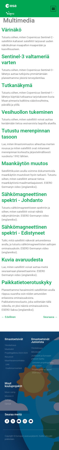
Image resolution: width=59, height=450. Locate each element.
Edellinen (9, 317)
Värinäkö (11, 30)
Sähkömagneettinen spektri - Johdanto (24, 197)
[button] (53, 8)
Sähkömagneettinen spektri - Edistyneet (24, 230)
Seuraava (50, 317)
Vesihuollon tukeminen (27, 112)
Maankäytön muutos (25, 163)
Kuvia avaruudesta (22, 260)
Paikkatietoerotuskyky (27, 282)
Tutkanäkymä (17, 85)
